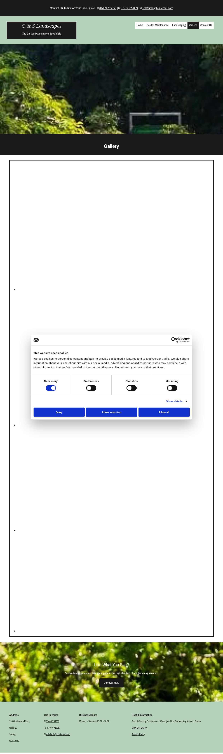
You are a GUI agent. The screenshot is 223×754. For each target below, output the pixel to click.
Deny (59, 412)
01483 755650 (107, 8)
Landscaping (179, 25)
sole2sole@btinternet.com (157, 8)
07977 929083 (129, 8)
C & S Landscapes (42, 26)
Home (140, 25)
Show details (174, 401)
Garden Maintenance (158, 25)
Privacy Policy (138, 734)
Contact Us (206, 25)
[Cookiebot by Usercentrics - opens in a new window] (174, 340)
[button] (111, 682)
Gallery (193, 25)
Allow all (164, 412)
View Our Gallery (139, 727)
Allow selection (111, 412)
